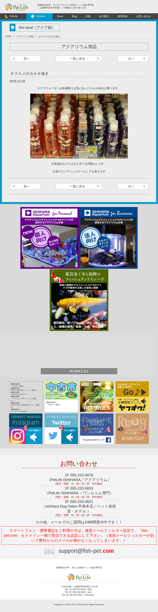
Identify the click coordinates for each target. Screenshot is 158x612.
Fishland (40, 16)
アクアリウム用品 (25, 36)
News (60, 16)
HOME (8, 36)
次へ (131, 58)
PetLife (13, 16)
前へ (27, 58)
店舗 (87, 16)
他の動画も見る (79, 371)
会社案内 (104, 16)
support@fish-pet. (86, 551)
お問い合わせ (143, 16)
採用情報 (122, 16)
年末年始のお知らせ (18, 394)
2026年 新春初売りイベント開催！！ (25, 390)
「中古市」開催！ (17, 386)
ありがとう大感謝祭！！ (20, 411)
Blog (74, 16)
